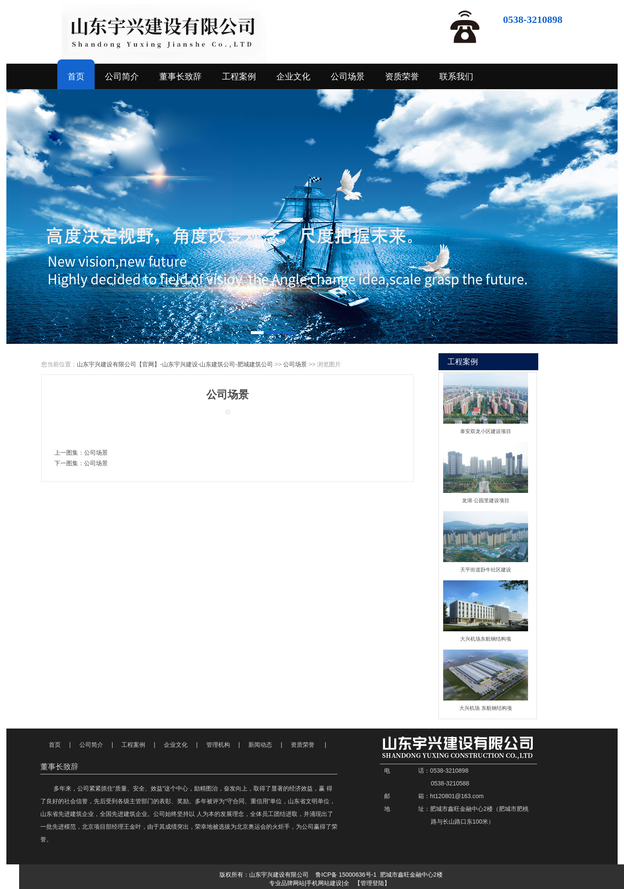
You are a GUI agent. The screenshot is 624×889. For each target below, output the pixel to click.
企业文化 (293, 76)
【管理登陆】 (372, 883)
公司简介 (122, 76)
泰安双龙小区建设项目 (485, 431)
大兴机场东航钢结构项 (485, 639)
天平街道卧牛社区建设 (485, 570)
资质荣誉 (402, 76)
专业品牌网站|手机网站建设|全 (310, 883)
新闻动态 (260, 744)
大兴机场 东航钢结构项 (485, 708)
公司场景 (348, 76)
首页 (75, 76)
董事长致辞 (180, 76)
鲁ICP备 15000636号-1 (346, 874)
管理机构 (218, 744)
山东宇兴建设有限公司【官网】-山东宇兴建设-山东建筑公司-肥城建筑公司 (175, 364)
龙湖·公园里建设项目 (485, 501)
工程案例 (239, 76)
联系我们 (456, 76)
